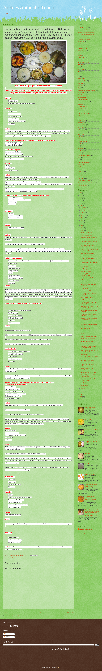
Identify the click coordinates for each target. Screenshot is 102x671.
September (83, 215)
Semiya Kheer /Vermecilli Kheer (88, 372)
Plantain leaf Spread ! (83, 141)
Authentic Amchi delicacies (84, 29)
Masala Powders (82, 120)
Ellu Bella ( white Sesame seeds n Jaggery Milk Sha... (89, 318)
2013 (81, 397)
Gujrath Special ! (82, 92)
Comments (7, 636)
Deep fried (80, 64)
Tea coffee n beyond (82, 176)
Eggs (79, 76)
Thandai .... (83, 333)
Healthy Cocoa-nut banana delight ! (89, 336)
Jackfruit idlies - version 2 (87, 297)
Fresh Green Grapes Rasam (87, 253)
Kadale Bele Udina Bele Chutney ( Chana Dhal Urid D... (89, 347)
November (83, 210)
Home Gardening (82, 97)
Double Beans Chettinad (86, 232)
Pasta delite (80, 136)
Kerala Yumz (81, 108)
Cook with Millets (82, 60)
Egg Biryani (83, 299)
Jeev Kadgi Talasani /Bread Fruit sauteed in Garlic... (88, 274)
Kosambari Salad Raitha (83, 113)
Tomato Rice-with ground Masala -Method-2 (91, 485)
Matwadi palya (84, 331)
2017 (81, 200)
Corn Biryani (88, 419)
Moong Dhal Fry (85, 354)
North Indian (81, 127)
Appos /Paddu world (82, 27)
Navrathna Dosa (84, 343)
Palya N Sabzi (81, 129)
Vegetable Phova (84, 281)
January (83, 391)
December (83, 207)
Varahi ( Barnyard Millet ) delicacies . (87, 183)
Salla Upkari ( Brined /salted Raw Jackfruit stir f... (89, 259)
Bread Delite (81, 41)
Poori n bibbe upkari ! (86, 328)
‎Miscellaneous (81, 122)
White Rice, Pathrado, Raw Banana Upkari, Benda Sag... (89, 285)
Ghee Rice (87, 453)
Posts (5, 633)
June (82, 223)
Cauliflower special (82, 48)
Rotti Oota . (80, 150)
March (82, 230)
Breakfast (80, 43)
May (82, 225)
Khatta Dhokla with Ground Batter (89, 290)
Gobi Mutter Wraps (85, 382)
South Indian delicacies (83, 162)
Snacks (79, 157)
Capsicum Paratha (85, 256)
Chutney (80, 55)
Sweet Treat (80, 171)
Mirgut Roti (87, 464)
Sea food (80, 153)
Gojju (79, 87)
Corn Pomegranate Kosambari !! (88, 269)
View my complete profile (84, 533)
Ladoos (79, 115)
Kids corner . (81, 111)
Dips (79, 71)
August (83, 217)
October (83, 212)
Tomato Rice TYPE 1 (90, 474)
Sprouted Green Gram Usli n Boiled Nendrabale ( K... (89, 307)
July (82, 220)
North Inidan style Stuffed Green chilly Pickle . (88, 294)
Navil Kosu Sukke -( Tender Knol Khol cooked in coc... (88, 303)
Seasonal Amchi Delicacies (84, 155)
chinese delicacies (82, 53)
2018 (81, 198)
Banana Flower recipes (83, 36)
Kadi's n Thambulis (82, 106)
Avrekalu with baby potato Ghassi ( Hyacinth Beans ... (89, 325)
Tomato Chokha (84, 385)
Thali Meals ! (81, 178)
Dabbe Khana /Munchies (83, 62)
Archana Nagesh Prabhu (85, 529)
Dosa (79, 74)
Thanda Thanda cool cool (84, 180)
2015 (81, 205)
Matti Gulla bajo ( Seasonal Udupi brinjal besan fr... (89, 375)
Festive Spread (11, 558)
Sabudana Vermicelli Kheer (87, 341)
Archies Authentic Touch (28, 7)
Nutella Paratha (84, 288)
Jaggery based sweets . (83, 101)
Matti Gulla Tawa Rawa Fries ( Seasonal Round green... (88, 246)
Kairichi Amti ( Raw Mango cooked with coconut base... (89, 250)
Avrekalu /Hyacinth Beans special (86, 34)
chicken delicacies (82, 50)
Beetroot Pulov (84, 266)
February (83, 388)
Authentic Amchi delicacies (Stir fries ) (87, 32)
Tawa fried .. (81, 173)
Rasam (79, 143)
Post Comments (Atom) (15, 615)
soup (79, 159)
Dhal (79, 67)
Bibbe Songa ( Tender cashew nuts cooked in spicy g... (89, 242)
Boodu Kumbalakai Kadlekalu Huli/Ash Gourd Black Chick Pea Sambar (91, 498)
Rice (79, 146)
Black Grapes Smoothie (86, 235)
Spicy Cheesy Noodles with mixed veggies (91, 408)
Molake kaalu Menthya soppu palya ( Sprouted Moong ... (89, 350)
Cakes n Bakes (81, 46)
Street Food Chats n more (84, 169)
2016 (81, 203)
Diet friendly (81, 69)
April (82, 228)
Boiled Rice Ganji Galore (84, 39)
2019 (81, 195)
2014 (81, 394)
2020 (81, 193)
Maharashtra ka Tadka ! (83, 118)
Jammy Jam (80, 104)
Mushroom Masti (82, 125)
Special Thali (81, 164)
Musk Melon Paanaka (86, 271)
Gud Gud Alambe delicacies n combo (86, 90)
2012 (81, 399)
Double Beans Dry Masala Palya (88, 338)
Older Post (70, 612)
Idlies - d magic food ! (83, 99)
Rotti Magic (80, 148)
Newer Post (7, 612)
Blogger (58, 667)
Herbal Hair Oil (81, 94)
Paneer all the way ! (82, 132)
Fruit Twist (80, 85)
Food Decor (80, 83)
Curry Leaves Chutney (86, 322)
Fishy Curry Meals (82, 81)
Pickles (79, 139)
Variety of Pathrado (82, 185)
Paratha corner (81, 134)
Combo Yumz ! (81, 57)
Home (7, 14)
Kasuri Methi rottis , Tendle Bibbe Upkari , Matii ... (89, 379)
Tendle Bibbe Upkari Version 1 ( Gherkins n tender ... (88, 369)
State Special (81, 166)
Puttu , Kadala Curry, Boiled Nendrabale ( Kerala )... (87, 361)
